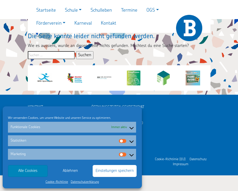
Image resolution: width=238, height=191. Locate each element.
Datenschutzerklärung (85, 182)
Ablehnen (70, 171)
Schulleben (101, 10)
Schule (71, 10)
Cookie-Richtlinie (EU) (170, 159)
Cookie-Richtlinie (57, 182)
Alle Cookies (27, 171)
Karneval (83, 23)
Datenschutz (198, 159)
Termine (129, 10)
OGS (150, 10)
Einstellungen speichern (115, 171)
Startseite (46, 10)
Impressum (180, 164)
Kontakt (108, 23)
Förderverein (49, 23)
